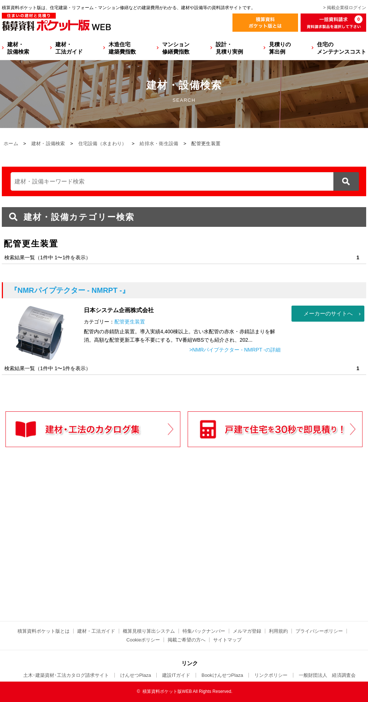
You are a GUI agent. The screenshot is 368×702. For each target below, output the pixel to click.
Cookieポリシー (143, 640)
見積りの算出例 (280, 48)
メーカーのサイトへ (328, 313)
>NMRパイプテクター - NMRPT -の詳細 (235, 350)
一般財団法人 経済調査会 (327, 675)
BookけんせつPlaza (222, 675)
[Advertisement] (120, 549)
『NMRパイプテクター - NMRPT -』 (69, 290)
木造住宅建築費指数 (122, 48)
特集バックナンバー (204, 631)
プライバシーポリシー (319, 631)
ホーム (11, 143)
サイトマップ (227, 640)
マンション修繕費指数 (175, 48)
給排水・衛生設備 (159, 143)
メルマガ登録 (247, 631)
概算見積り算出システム (149, 631)
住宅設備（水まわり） (102, 143)
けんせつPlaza (135, 675)
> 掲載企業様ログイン (344, 7)
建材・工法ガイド (69, 48)
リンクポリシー (270, 675)
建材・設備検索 (18, 48)
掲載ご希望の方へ (186, 640)
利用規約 (278, 631)
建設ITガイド (176, 675)
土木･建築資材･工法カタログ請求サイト (66, 675)
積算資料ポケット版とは (43, 631)
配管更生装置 (129, 322)
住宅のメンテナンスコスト (341, 48)
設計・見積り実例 (229, 48)
